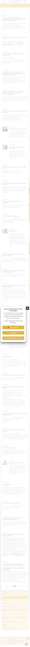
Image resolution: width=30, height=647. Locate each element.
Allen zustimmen (13, 327)
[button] (27, 308)
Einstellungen (13, 333)
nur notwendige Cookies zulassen (13, 338)
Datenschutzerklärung (10, 321)
